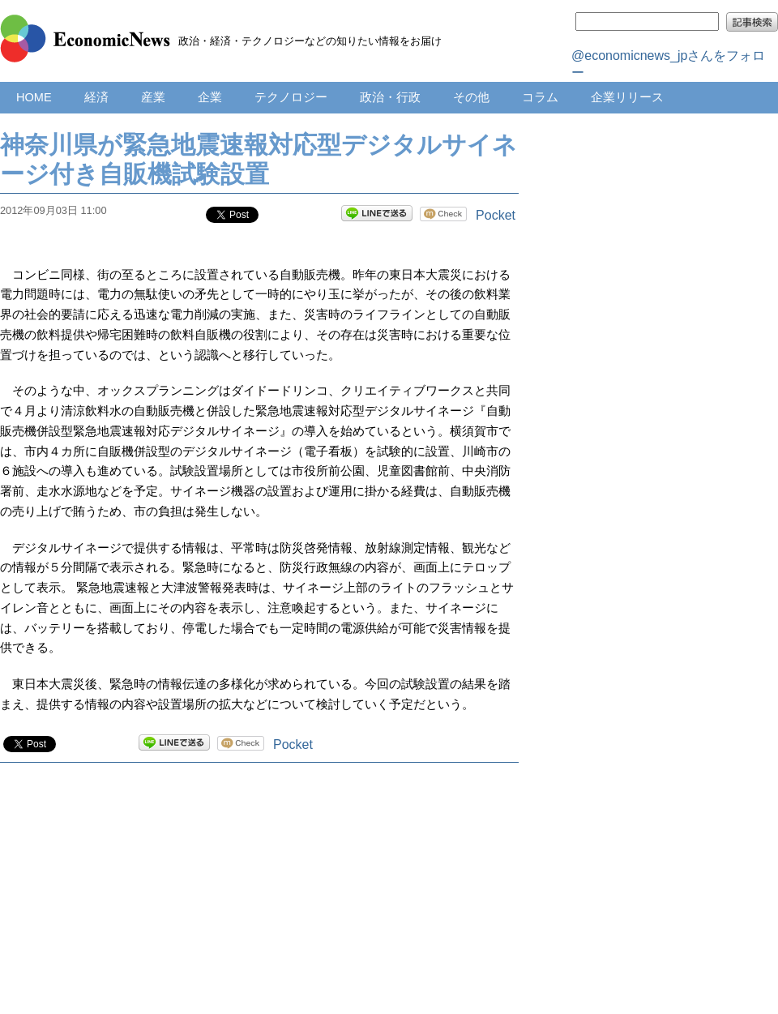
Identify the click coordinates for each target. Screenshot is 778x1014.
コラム (540, 97)
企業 (210, 97)
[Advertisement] (259, 904)
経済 (96, 97)
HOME (34, 97)
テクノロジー (290, 97)
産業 (153, 97)
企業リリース (627, 97)
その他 (471, 97)
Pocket (495, 215)
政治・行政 (390, 97)
